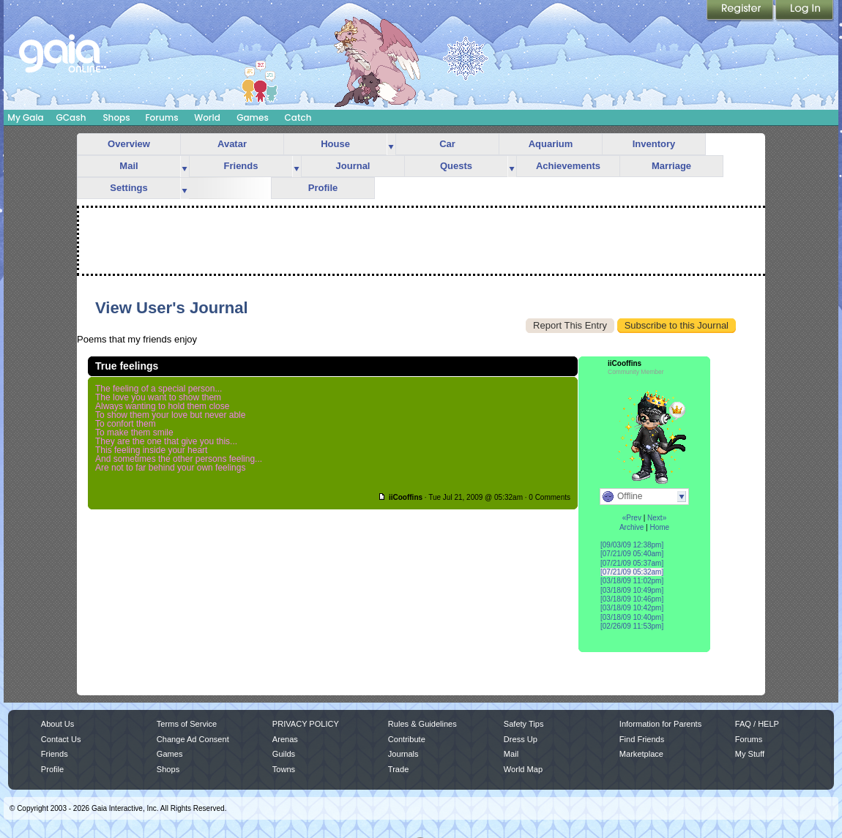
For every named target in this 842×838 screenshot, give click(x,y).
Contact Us (61, 739)
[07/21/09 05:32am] (631, 572)
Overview (129, 143)
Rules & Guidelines (422, 723)
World (207, 117)
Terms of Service (187, 723)
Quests (456, 165)
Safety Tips (524, 723)
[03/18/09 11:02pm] (631, 581)
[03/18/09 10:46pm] (631, 599)
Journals (403, 753)
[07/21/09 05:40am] (631, 554)
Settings (128, 187)
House (335, 143)
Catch (298, 117)
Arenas (285, 739)
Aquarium (551, 143)
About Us (57, 723)
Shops (116, 117)
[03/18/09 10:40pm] (631, 617)
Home (659, 527)
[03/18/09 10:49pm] (631, 590)
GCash (71, 117)
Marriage (671, 165)
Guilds (283, 753)
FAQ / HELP (757, 723)
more (391, 144)
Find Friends (641, 739)
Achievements (568, 165)
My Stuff (749, 753)
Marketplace (641, 753)
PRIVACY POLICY (305, 723)
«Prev (631, 518)
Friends (241, 165)
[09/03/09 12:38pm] (631, 545)
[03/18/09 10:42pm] (631, 608)
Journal (353, 165)
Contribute (406, 739)
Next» (656, 518)
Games (252, 117)
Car (447, 143)
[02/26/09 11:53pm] (631, 626)
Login (804, 11)
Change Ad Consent (193, 739)
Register (741, 11)
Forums (161, 117)
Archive (631, 527)
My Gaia (25, 117)
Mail (128, 165)
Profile (323, 187)
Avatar (232, 143)
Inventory (654, 143)
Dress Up (520, 739)
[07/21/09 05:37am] (631, 563)
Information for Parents (660, 723)
